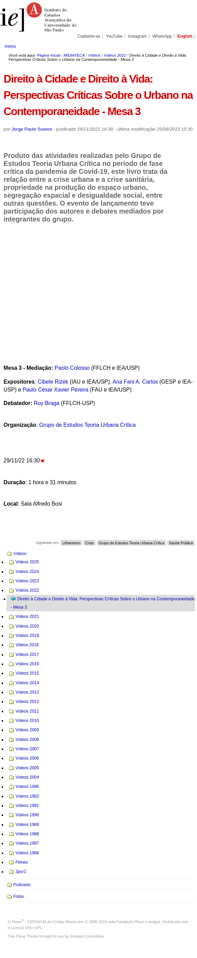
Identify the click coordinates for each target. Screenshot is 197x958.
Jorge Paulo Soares (31, 129)
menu (10, 46)
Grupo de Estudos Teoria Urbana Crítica (87, 425)
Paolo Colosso (72, 368)
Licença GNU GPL (26, 928)
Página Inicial (48, 55)
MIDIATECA (74, 55)
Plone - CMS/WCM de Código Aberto (44, 922)
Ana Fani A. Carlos (135, 382)
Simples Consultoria (87, 936)
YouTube (114, 36)
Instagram (137, 36)
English (185, 36)
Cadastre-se (88, 36)
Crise (89, 543)
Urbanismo (72, 543)
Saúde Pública (181, 543)
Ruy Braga (46, 403)
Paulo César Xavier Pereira (55, 390)
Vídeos (94, 55)
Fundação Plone (130, 922)
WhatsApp (162, 36)
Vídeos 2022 (115, 55)
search (183, 46)
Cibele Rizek (53, 382)
